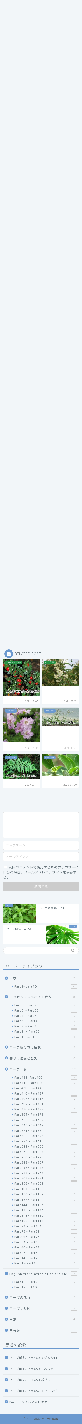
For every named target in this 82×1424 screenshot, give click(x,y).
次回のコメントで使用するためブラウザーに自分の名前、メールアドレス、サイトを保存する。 (41, 872)
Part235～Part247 (45, 1168)
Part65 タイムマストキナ (28, 1402)
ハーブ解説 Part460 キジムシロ (33, 1358)
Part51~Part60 (45, 1010)
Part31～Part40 (45, 1021)
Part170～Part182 (45, 1194)
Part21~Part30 (45, 1026)
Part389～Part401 (45, 1104)
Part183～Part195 (45, 1189)
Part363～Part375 (45, 1114)
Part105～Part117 (45, 1221)
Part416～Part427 (45, 1093)
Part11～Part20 (45, 1031)
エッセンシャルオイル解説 (43, 997)
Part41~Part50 (45, 1016)
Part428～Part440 (45, 1088)
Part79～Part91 (45, 1231)
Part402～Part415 (45, 1098)
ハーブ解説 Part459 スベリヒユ (33, 1369)
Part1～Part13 (45, 1263)
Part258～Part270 (45, 1157)
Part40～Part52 (45, 1247)
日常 (43, 1319)
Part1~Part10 (45, 1037)
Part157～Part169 (45, 1200)
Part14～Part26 (45, 1258)
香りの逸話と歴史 (43, 1058)
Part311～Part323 (45, 1136)
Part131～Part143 (45, 1210)
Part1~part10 (45, 986)
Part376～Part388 (45, 1109)
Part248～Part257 (45, 1162)
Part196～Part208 (45, 1183)
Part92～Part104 (45, 1226)
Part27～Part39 (45, 1253)
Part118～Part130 (45, 1215)
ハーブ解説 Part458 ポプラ (30, 1380)
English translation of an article (43, 1273)
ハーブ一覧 (43, 1069)
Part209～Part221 (45, 1178)
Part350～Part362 (45, 1120)
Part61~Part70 (45, 1005)
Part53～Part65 (45, 1242)
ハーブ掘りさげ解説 (43, 1047)
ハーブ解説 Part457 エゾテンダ (33, 1391)
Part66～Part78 (45, 1237)
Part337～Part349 (45, 1125)
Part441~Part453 (45, 1083)
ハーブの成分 (43, 1297)
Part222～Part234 (45, 1173)
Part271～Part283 (45, 1152)
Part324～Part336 (45, 1130)
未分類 (43, 1330)
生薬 (43, 978)
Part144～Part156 (45, 1205)
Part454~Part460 (45, 1077)
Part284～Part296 (45, 1146)
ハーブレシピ (43, 1308)
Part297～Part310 (45, 1141)
